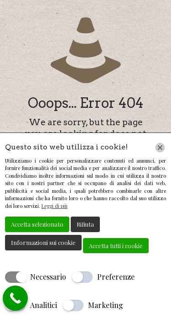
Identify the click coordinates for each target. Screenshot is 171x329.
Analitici (43, 305)
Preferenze (116, 276)
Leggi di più (54, 205)
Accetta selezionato (37, 224)
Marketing (105, 305)
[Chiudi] (160, 148)
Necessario (48, 276)
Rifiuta (85, 224)
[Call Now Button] (15, 298)
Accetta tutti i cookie (116, 245)
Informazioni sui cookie (43, 242)
